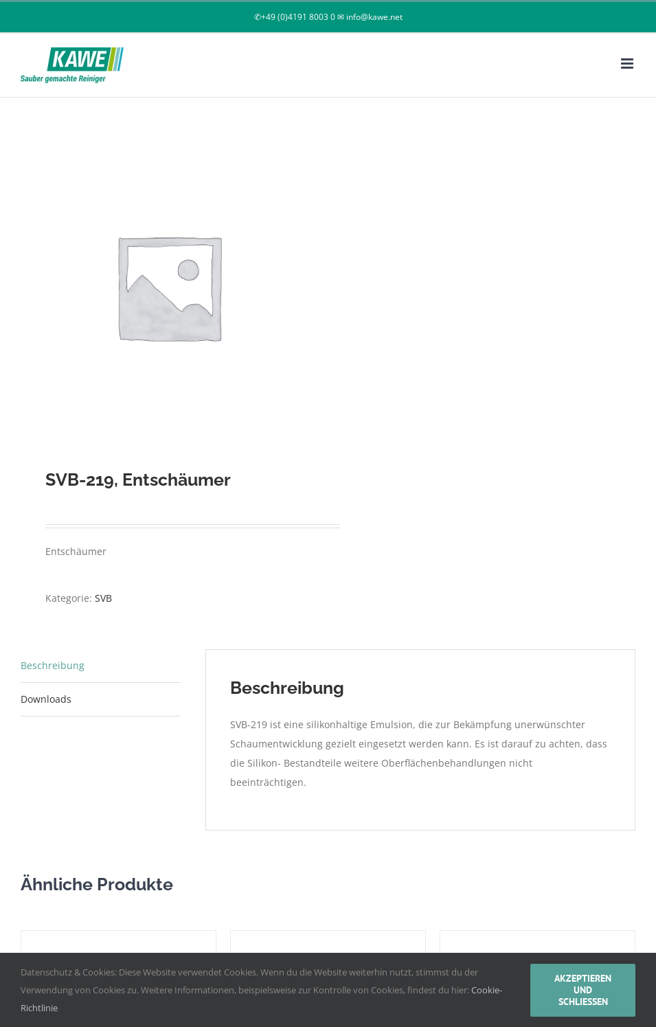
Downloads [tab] (46, 699)
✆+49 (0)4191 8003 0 (294, 17)
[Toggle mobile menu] (628, 63)
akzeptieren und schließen (582, 990)
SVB (103, 598)
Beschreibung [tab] (52, 665)
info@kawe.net (374, 17)
